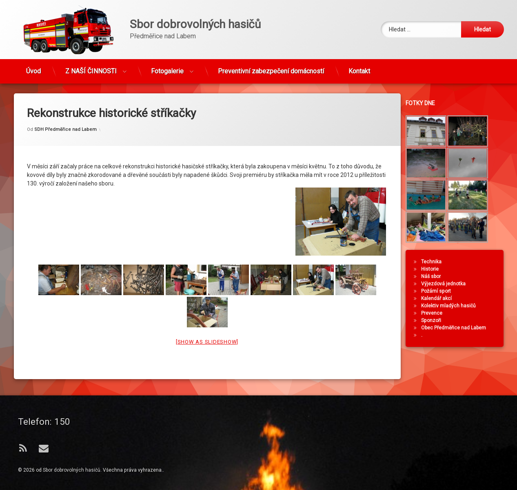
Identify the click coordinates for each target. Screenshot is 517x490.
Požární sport (444, 291)
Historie (438, 269)
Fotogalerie (167, 67)
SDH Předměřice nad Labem (65, 105)
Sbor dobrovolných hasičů (71, 470)
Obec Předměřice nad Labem (462, 328)
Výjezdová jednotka (452, 284)
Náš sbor (439, 276)
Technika (440, 262)
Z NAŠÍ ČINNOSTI (91, 67)
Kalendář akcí (445, 298)
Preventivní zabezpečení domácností (271, 67)
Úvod (33, 67)
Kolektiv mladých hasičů (457, 306)
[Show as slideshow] (207, 318)
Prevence (440, 313)
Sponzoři (440, 320)
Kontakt (359, 67)
